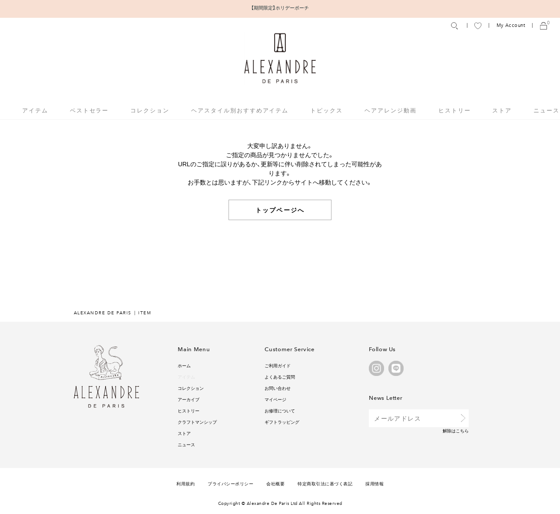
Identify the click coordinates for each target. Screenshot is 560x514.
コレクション (191, 388)
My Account (511, 25)
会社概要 (275, 483)
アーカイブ (188, 399)
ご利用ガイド (278, 365)
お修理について (280, 410)
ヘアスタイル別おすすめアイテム (239, 110)
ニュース (546, 110)
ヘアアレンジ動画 (390, 110)
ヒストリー (454, 110)
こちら (462, 430)
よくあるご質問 (280, 376)
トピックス (326, 110)
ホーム (184, 365)
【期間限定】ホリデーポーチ (280, 7)
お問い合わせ (278, 388)
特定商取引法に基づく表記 (325, 483)
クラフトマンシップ (197, 421)
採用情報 (374, 483)
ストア (502, 110)
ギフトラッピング (282, 421)
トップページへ (280, 209)
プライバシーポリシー (230, 483)
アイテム (186, 376)
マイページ (275, 399)
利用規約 (185, 483)
